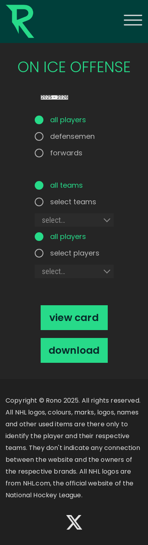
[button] (133, 20)
